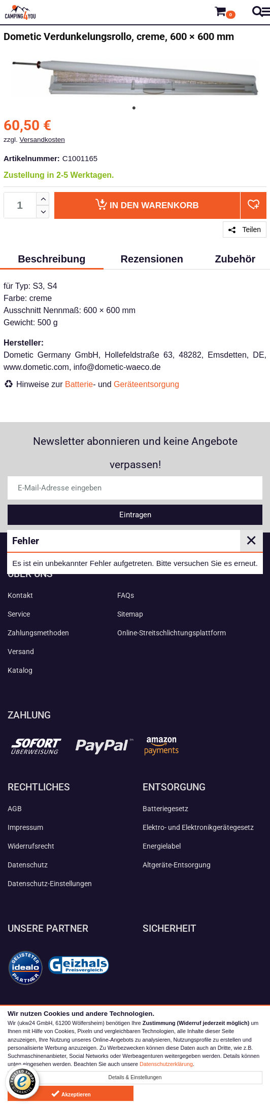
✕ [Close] (251, 540)
